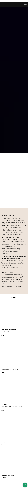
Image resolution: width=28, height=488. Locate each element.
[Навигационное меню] (25, 4)
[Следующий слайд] (27, 178)
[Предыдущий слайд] (1, 178)
